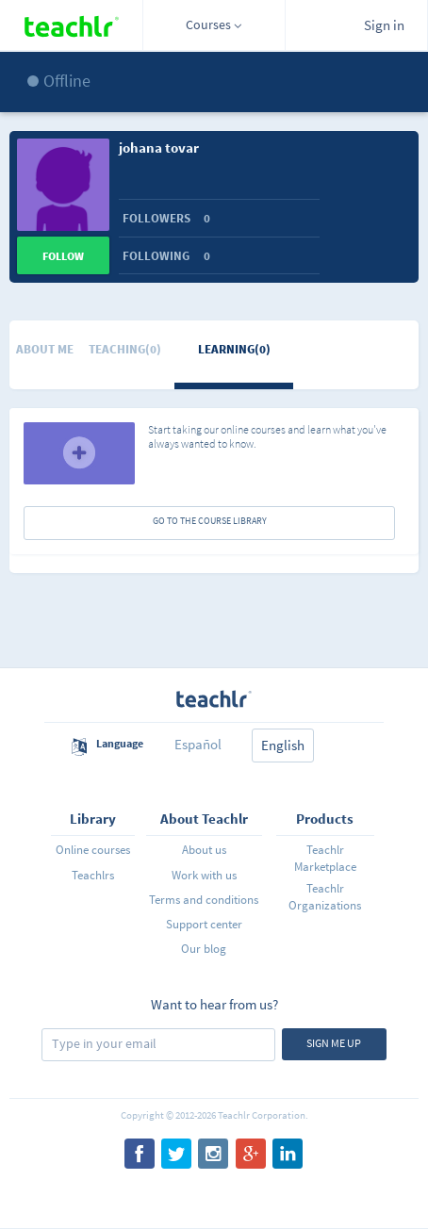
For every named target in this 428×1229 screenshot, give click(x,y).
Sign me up (333, 1043)
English (283, 745)
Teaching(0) (125, 349)
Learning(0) (234, 349)
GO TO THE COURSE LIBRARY (210, 521)
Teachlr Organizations (324, 896)
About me (45, 349)
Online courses (93, 850)
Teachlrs (93, 875)
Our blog (203, 949)
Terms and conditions (203, 900)
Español (198, 744)
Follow (63, 256)
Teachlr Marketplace (325, 858)
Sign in (384, 25)
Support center (204, 924)
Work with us (204, 875)
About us (204, 850)
